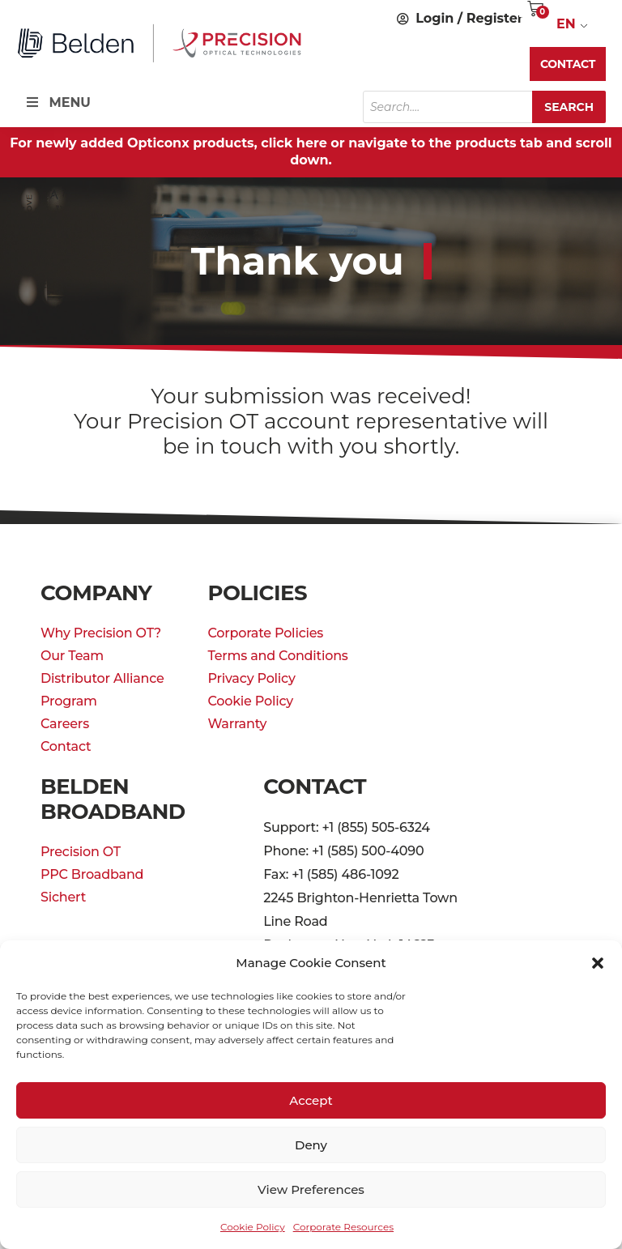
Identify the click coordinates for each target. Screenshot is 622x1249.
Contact (65, 746)
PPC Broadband (91, 874)
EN (566, 24)
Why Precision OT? (100, 633)
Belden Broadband (113, 799)
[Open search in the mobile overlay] (484, 107)
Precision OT (80, 851)
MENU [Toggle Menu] (57, 102)
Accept (310, 1100)
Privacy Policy (251, 678)
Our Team (72, 655)
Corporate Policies (265, 633)
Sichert (63, 897)
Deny (311, 1145)
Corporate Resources (343, 1227)
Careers (64, 723)
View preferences (311, 1189)
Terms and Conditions (277, 655)
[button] (598, 963)
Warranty (236, 723)
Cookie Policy (252, 1227)
